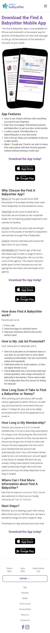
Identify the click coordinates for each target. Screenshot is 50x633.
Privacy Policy (25, 609)
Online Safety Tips (38, 569)
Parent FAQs (9, 569)
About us (25, 615)
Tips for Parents (23, 499)
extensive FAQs (30, 492)
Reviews (25, 593)
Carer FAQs (22, 569)
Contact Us (25, 620)
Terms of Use (25, 604)
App (25, 587)
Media (25, 598)
